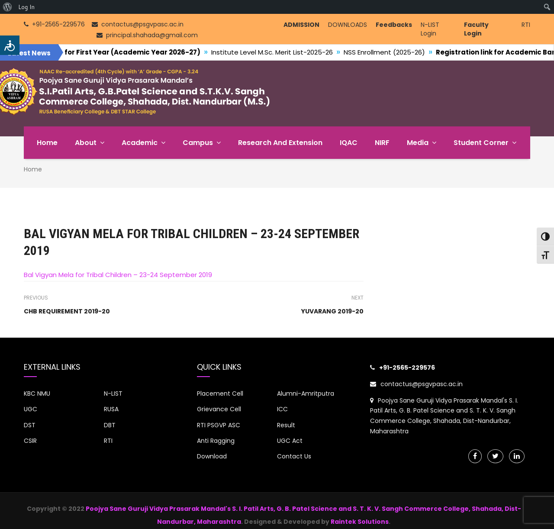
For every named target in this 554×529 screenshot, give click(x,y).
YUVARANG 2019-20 (332, 311)
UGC (30, 409)
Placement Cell (220, 393)
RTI (526, 24)
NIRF (382, 143)
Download (212, 456)
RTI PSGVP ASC (218, 425)
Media (417, 143)
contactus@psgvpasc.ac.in (416, 384)
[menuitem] (7, 7)
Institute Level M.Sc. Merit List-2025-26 (283, 52)
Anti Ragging (216, 440)
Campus (198, 143)
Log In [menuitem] (26, 7)
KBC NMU (37, 393)
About (86, 143)
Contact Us (294, 456)
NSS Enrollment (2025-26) (395, 52)
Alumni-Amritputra (305, 393)
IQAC (349, 143)
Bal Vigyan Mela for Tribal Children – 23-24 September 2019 (118, 274)
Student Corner (481, 143)
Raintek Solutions (360, 521)
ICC (282, 409)
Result (286, 425)
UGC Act (290, 440)
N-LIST (113, 393)
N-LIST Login (430, 29)
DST (29, 425)
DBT (110, 425)
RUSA (111, 409)
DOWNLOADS (347, 24)
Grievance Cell (219, 409)
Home (47, 143)
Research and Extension (280, 143)
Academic (140, 143)
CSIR (30, 440)
